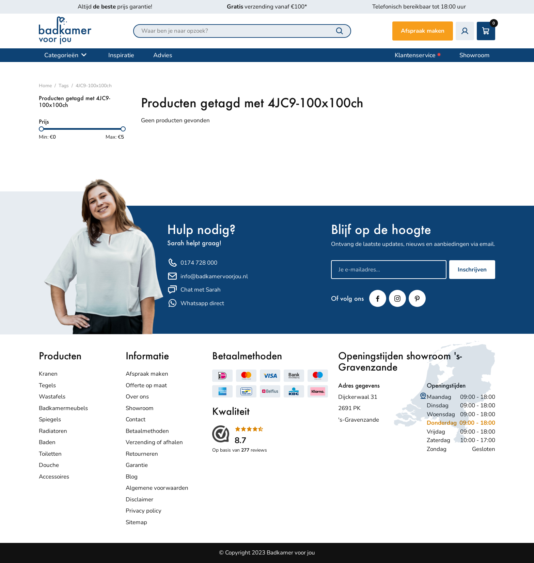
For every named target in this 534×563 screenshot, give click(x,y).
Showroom (474, 55)
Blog (132, 477)
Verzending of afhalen (154, 442)
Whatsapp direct (195, 303)
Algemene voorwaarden (157, 488)
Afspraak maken (422, 31)
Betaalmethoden (147, 431)
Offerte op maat (146, 385)
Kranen (48, 374)
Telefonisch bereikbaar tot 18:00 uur (419, 7)
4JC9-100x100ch (94, 85)
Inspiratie (121, 55)
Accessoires (54, 477)
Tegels (47, 385)
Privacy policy (143, 511)
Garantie (137, 465)
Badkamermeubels (63, 408)
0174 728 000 (192, 263)
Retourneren (142, 454)
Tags (64, 85)
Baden (47, 442)
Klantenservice (417, 55)
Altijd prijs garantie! (115, 7)
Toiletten (50, 454)
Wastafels (52, 397)
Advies (162, 55)
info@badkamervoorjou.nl (207, 276)
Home (45, 85)
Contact (135, 419)
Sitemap (136, 522)
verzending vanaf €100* (267, 7)
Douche (49, 465)
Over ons (137, 397)
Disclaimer (139, 499)
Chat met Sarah (194, 290)
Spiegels (50, 419)
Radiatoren (53, 431)
